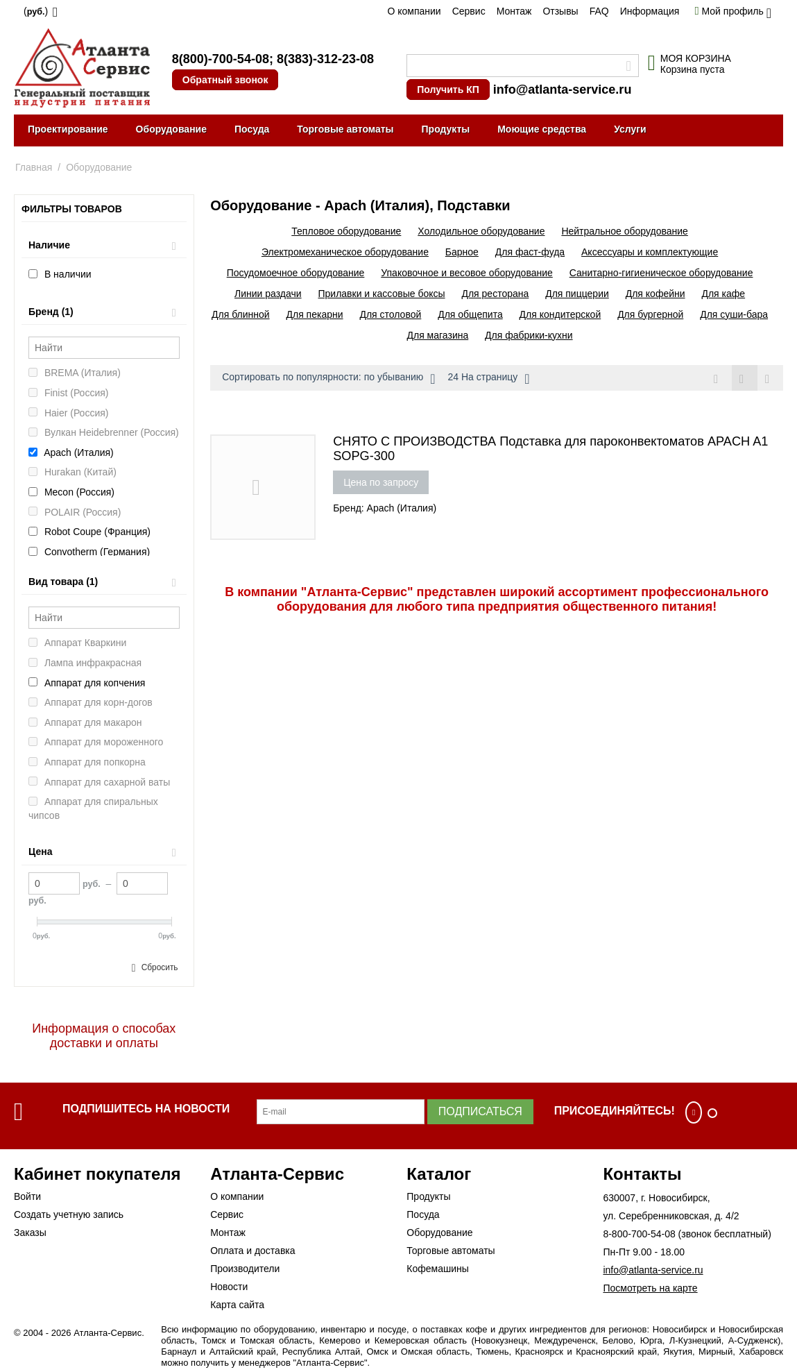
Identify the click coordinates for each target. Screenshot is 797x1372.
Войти (27, 1196)
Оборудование (171, 129)
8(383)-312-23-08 (325, 59)
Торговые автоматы (345, 129)
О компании (413, 11)
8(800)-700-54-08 (220, 59)
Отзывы (560, 11)
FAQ (599, 11)
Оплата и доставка (252, 1250)
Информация (650, 11)
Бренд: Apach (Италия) (384, 508)
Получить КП (448, 89)
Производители (245, 1268)
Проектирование (68, 129)
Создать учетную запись (68, 1214)
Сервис (469, 11)
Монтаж (514, 11)
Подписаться (480, 1111)
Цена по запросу (380, 482)
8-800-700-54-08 (639, 1233)
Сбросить (160, 967)
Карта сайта (237, 1304)
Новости (229, 1286)
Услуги (630, 129)
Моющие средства (541, 129)
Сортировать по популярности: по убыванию (328, 379)
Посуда (251, 129)
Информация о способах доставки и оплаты (103, 1036)
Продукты (446, 129)
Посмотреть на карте (650, 1288)
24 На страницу (488, 379)
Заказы (30, 1232)
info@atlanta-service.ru (562, 89)
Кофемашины (437, 1268)
